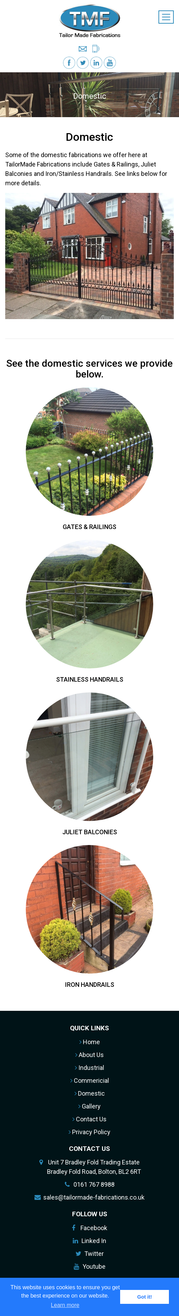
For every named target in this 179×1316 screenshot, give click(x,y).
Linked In (93, 1240)
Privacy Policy (89, 1132)
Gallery (89, 1106)
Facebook (93, 1228)
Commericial (89, 1080)
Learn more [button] (65, 1305)
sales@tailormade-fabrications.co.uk (94, 1197)
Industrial (89, 1067)
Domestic (90, 1093)
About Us (89, 1054)
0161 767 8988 (94, 1184)
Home (89, 1042)
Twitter (94, 1253)
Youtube (94, 1266)
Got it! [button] (144, 1297)
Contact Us (89, 1119)
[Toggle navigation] (166, 17)
